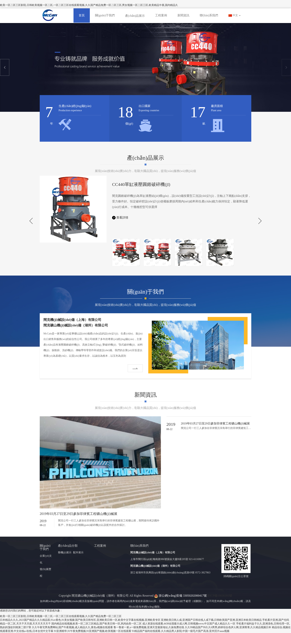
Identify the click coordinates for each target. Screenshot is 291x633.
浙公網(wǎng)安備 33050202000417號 (180, 595)
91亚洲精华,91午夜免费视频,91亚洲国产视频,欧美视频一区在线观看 (92, 631)
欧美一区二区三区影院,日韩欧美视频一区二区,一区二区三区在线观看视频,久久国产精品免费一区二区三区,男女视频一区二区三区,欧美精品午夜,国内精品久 (89, 5)
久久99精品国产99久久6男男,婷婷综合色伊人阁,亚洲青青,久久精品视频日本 (228, 627)
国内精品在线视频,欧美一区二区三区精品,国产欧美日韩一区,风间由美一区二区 (96, 623)
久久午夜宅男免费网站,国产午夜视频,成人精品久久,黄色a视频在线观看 (72, 627)
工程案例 (161, 15)
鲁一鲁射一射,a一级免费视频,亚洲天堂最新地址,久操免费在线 (149, 627)
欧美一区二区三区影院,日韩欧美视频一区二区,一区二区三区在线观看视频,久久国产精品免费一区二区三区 (61, 616)
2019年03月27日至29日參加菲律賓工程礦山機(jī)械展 (78, 514)
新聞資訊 (183, 15)
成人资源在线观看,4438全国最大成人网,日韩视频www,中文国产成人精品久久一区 (189, 623)
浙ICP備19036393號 (219, 595)
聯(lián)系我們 (209, 15)
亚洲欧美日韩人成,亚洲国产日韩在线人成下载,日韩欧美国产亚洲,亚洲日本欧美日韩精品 (211, 620)
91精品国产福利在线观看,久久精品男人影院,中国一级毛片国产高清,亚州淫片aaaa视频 (180, 631)
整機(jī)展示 (64, 552)
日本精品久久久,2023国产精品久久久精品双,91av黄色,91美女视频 (37, 620)
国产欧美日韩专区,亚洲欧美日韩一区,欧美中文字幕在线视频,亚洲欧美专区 (117, 620)
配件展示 (78, 552)
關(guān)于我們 (105, 15)
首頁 (82, 15)
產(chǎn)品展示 (135, 15)
